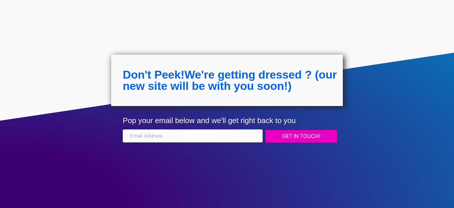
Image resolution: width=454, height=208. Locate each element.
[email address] (193, 135)
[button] (301, 136)
